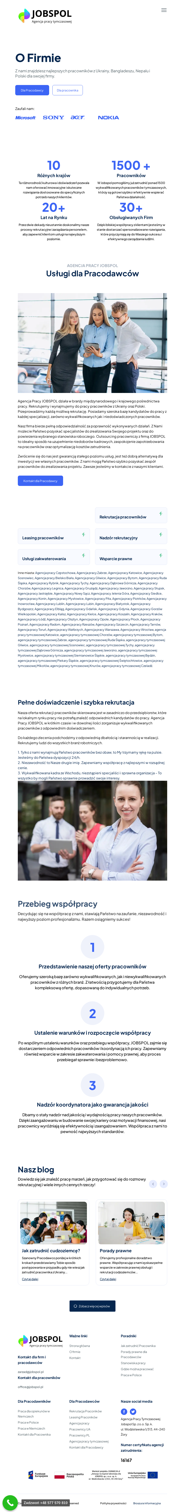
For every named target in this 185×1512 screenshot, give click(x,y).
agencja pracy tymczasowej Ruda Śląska (96, 640)
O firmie (74, 1352)
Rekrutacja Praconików (85, 1411)
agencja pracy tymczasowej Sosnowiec (57, 645)
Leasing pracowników (43, 537)
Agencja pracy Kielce (81, 614)
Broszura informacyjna (147, 1503)
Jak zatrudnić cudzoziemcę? (51, 1250)
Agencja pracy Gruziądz (81, 588)
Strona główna (79, 1346)
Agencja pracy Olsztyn (62, 619)
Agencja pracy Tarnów (145, 624)
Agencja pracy (79, 1423)
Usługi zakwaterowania (44, 558)
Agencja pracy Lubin (80, 604)
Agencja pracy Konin (32, 598)
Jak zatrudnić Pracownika (138, 1346)
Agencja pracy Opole (94, 619)
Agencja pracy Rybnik (43, 583)
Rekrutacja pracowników (123, 516)
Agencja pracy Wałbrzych (65, 629)
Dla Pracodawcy (32, 90)
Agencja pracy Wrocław (136, 629)
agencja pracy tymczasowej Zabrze (42, 640)
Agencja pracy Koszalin (114, 614)
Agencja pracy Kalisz (51, 614)
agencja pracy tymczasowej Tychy (109, 645)
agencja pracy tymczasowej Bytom (137, 635)
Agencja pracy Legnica (47, 588)
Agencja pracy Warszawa (101, 629)
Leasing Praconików (83, 1417)
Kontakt (74, 1358)
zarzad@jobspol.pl (31, 1372)
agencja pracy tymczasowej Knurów (75, 666)
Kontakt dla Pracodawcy (40, 481)
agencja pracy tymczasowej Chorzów (86, 635)
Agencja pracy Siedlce (146, 593)
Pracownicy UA (79, 1429)
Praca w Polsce (131, 1375)
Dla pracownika (67, 90)
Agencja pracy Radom (44, 624)
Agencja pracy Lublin (50, 604)
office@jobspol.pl (30, 1387)
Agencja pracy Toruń (32, 629)
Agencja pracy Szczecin (112, 624)
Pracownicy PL (79, 1435)
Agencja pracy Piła (98, 598)
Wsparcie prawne (116, 558)
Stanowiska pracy (133, 1363)
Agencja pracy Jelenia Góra (110, 593)
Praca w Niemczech (31, 1428)
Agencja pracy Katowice (125, 573)
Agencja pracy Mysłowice (66, 598)
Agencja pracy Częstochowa (55, 573)
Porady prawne (116, 1250)
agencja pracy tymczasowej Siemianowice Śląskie (70, 655)
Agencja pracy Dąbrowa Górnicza (113, 583)
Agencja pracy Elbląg (49, 609)
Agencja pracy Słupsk (149, 588)
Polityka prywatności (113, 1503)
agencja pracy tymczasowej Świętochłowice (111, 660)
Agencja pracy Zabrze (92, 573)
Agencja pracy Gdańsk (81, 609)
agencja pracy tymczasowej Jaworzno (90, 650)
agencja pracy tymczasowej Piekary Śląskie (48, 660)
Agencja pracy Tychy (74, 583)
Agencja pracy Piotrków (128, 598)
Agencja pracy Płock (124, 619)
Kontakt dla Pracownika (34, 1434)
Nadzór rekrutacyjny (119, 537)
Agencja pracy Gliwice (90, 578)
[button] (164, 1184)
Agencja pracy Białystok (112, 604)
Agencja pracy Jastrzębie (35, 593)
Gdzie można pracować (137, 1369)
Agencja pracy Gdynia (113, 609)
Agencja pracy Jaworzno (115, 588)
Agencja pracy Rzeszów (78, 624)
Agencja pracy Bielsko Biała (54, 578)
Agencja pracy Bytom (122, 578)
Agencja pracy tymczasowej (89, 1441)
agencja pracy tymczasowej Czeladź (127, 666)
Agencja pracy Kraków (146, 614)
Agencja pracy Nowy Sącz (72, 593)
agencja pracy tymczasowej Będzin (130, 655)
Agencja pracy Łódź (31, 619)
